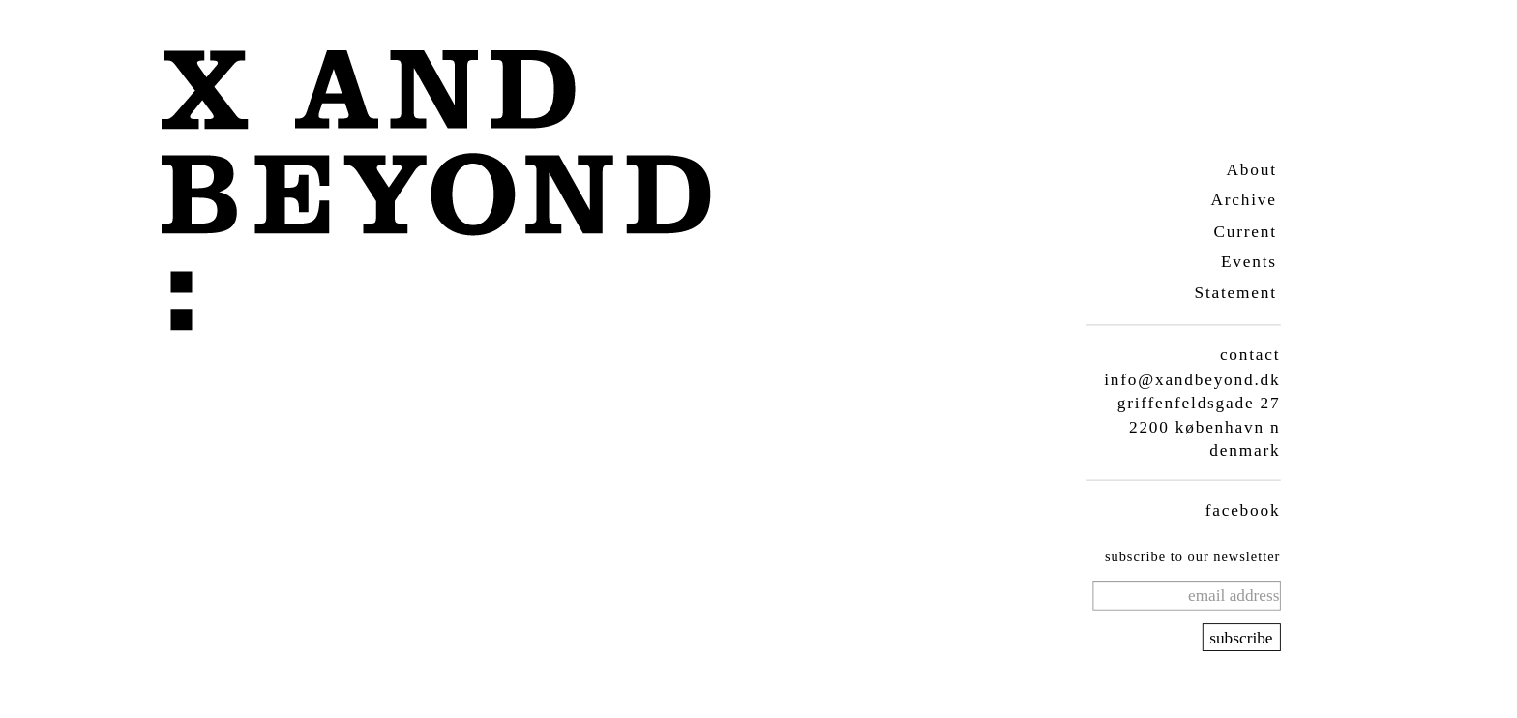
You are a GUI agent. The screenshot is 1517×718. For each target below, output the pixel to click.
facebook (1242, 509)
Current (1244, 231)
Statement (1235, 293)
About (1251, 169)
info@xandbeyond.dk (1192, 379)
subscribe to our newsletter (1191, 557)
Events (1248, 262)
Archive (1243, 200)
